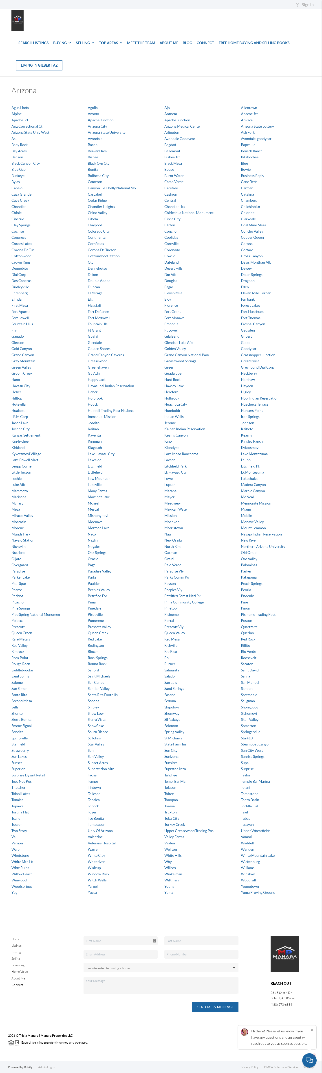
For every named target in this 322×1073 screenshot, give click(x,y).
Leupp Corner (22, 466)
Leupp (246, 460)
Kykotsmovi (250, 448)
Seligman (248, 701)
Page (91, 565)
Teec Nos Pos (21, 781)
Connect (205, 43)
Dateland (171, 262)
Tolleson (94, 794)
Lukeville (94, 485)
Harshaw (248, 380)
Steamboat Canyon (256, 744)
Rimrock (17, 651)
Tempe (93, 781)
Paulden (94, 583)
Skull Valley (249, 719)
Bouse (169, 169)
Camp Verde (173, 182)
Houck (93, 404)
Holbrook (95, 398)
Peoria (246, 590)
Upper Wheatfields (255, 831)
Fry (14, 330)
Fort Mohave (174, 318)
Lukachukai (249, 478)
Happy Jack (97, 380)
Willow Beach (22, 874)
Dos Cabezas (21, 281)
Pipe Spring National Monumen (35, 614)
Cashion (170, 194)
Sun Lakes (19, 756)
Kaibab (93, 429)
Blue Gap (18, 169)
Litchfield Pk (250, 466)
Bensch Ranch (251, 151)
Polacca (17, 620)
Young (169, 886)
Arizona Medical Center (182, 126)
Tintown (94, 787)
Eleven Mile (173, 293)
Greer (168, 367)
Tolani (245, 787)
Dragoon (248, 281)
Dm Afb (170, 275)
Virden (169, 843)
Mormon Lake (98, 528)
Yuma (168, 892)
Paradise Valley (99, 571)
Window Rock (98, 874)
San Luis (170, 682)
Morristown (173, 528)
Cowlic (169, 256)
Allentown (249, 108)
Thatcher (18, 787)
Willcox (170, 868)
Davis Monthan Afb (256, 262)
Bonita (93, 169)
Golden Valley (175, 349)
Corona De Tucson (102, 250)
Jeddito (93, 423)
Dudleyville (20, 287)
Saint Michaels (99, 676)
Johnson (247, 423)
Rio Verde (248, 651)
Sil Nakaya (172, 719)
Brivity (28, 1067)
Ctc (90, 262)
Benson (17, 157)
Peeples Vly (173, 590)
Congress (18, 237)
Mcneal (93, 503)
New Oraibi (173, 540)
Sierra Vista (97, 719)
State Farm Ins (175, 744)
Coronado (172, 250)
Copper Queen (252, 237)
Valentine (95, 837)
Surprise (247, 769)
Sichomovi (249, 713)
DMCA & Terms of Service (281, 1067)
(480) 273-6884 (281, 1004)
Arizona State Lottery (257, 126)
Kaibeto (247, 429)
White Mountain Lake (258, 855)
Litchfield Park (175, 466)
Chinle (16, 213)
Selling (85, 43)
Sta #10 (247, 738)
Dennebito (19, 268)
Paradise (18, 571)
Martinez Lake (99, 497)
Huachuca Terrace (254, 404)
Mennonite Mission (256, 503)
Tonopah (171, 800)
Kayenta (94, 435)
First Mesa (19, 305)
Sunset (16, 763)
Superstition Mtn (101, 769)
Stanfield (18, 744)
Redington (96, 645)
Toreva (169, 806)
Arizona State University (107, 132)
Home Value (19, 971)
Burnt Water (174, 176)
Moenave (95, 522)
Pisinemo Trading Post (258, 614)
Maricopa (18, 497)
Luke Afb (18, 485)
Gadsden (248, 330)
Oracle (93, 559)
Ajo (167, 108)
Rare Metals (20, 639)
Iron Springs (250, 417)
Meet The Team (141, 43)
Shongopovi (250, 707)
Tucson (16, 824)
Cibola (93, 219)
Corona (247, 244)
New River (249, 540)
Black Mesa (173, 163)
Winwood (19, 880)
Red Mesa (172, 639)
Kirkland (18, 448)
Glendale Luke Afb (178, 343)
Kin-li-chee (20, 441)
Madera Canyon (253, 485)
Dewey (246, 268)
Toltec (169, 794)
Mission (170, 516)
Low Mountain (99, 478)
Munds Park (20, 534)
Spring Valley (174, 732)
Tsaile (15, 818)
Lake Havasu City (101, 454)
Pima (92, 602)
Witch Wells (97, 880)
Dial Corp (18, 275)
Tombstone (249, 794)
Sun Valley (96, 756)
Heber (16, 392)
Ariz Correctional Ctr (27, 126)
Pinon (245, 608)
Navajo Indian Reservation (261, 534)
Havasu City (20, 386)
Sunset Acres (98, 763)
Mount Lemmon (253, 528)
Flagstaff (94, 305)
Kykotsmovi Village (26, 454)
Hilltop (16, 398)
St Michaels (173, 738)
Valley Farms (174, 837)
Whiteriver (96, 862)
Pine (244, 602)
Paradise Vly (174, 571)
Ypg (14, 892)
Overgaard (19, 565)
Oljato (16, 559)
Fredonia (171, 324)
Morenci (17, 528)
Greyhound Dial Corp (257, 367)
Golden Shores (99, 349)
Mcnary (17, 503)
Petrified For (97, 596)
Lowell (169, 478)
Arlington (171, 132)
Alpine (16, 114)
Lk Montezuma (252, 472)
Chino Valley (97, 213)
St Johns (94, 738)
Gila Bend (171, 336)
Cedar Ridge (97, 200)
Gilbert (246, 336)
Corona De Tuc (22, 250)
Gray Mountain (23, 361)
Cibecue (17, 219)
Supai (245, 763)
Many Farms (97, 491)
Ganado (17, 336)
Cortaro (247, 250)
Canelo (16, 188)
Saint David (250, 670)
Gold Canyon (21, 349)
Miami (246, 509)
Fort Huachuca (252, 312)
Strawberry (20, 750)
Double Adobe (99, 281)
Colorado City (99, 231)
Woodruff (248, 880)
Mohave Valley (252, 522)
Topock (93, 806)
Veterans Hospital (102, 843)
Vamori (246, 837)
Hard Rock (172, 380)
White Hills (173, 855)
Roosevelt (248, 658)
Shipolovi (171, 707)
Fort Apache (20, 312)
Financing (17, 965)
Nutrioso (18, 553)
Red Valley (19, 645)
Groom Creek (21, 373)
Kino (168, 441)
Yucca (92, 892)
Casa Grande (21, 194)
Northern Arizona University (263, 546)
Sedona (93, 701)
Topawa (17, 806)
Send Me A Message (215, 1007)
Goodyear (248, 349)
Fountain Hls (98, 324)
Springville (19, 738)
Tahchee (170, 775)
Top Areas (111, 43)
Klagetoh (95, 448)
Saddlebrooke (22, 670)
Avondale (95, 139)
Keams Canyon (176, 435)
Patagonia (249, 577)
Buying (62, 43)
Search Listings (33, 43)
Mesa (15, 509)
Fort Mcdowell (99, 318)
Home (15, 939)
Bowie (246, 169)
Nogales (94, 546)
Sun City (170, 750)
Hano (15, 380)
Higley (246, 392)
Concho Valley (252, 231)
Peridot (17, 596)
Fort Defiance (98, 312)
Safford (93, 670)
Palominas (249, 565)
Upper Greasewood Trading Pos (189, 831)
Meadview (172, 503)
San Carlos (96, 682)
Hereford (171, 392)
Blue (244, 163)
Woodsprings (21, 886)
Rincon (93, 651)
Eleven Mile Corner (256, 293)
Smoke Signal (21, 726)
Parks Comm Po (176, 577)
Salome (17, 682)
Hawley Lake (174, 386)
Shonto (17, 713)
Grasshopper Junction (258, 355)
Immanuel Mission (102, 417)
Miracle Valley (22, 516)
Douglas (170, 281)
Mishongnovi (98, 516)
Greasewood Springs (180, 361)
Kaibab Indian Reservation (184, 429)
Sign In (305, 4)
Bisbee (93, 157)
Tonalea (17, 800)
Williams (247, 868)
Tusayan (247, 824)
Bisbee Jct (172, 157)
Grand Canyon (22, 355)
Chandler (18, 207)
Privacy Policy (249, 1067)
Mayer (169, 497)
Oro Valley (249, 559)
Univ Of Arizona (100, 831)
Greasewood (98, 361)
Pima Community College (184, 602)
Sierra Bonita (21, 719)
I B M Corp (19, 417)
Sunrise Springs (253, 756)
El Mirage (95, 293)
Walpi (15, 849)
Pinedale (94, 608)
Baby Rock (19, 145)
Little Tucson (21, 472)
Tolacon (170, 787)
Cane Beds (249, 182)
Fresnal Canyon (253, 324)
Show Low (96, 713)
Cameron (95, 182)
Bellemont (172, 151)
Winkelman (173, 874)
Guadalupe (172, 373)
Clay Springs (21, 225)
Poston (246, 620)
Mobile (246, 516)
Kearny (246, 435)
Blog (187, 43)
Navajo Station (22, 540)
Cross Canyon (252, 256)
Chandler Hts (174, 207)
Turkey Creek (174, 824)
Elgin (91, 299)
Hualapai (18, 411)
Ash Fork (248, 132)
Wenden (247, 849)
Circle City (172, 219)
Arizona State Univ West (30, 132)
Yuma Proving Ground (258, 892)
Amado (93, 114)
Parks (92, 577)
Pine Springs (21, 608)
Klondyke (171, 448)
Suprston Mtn (175, 769)
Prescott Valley (99, 627)
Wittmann (172, 880)
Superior (18, 769)
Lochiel (16, 478)
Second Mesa (21, 701)
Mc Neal (247, 497)
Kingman (95, 441)
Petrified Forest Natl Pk (182, 596)
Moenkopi (172, 522)
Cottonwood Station (104, 256)
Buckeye (17, 176)
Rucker (169, 664)
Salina (245, 676)
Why (168, 862)
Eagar (168, 287)
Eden (245, 287)
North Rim (172, 546)
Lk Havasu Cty (175, 472)
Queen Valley (174, 633)
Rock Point (19, 658)
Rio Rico (170, 651)
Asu (14, 139)
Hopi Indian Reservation (259, 398)
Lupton (170, 485)
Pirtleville (95, 614)
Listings (16, 945)
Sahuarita (171, 670)
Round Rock (97, 664)
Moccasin (18, 522)
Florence (171, 305)
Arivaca (247, 120)
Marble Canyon (253, 491)
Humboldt (172, 411)
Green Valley (21, 367)
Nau (167, 534)
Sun (91, 750)
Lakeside (94, 460)
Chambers (249, 200)
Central (170, 200)
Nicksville (18, 546)
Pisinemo (171, 614)
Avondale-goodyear (256, 139)
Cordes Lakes (21, 244)
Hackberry (249, 373)
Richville (170, 645)
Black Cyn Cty (98, 163)
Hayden (247, 386)
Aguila (93, 108)
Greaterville (250, 361)
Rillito (245, 645)
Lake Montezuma (254, 454)
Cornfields (96, 244)
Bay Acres (19, 151)
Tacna (92, 775)
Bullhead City (98, 176)
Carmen (247, 188)
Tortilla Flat (249, 806)
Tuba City (171, 818)
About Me (169, 43)
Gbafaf (93, 336)
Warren (93, 849)
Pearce (16, 590)
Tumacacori (97, 824)
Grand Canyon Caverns (106, 355)
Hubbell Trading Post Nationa (111, 411)
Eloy (167, 299)
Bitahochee (249, 157)
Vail (14, 837)
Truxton (170, 812)
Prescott (18, 627)
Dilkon (93, 275)
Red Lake (95, 639)
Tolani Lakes (20, 794)
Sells (14, 707)
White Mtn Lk (22, 862)
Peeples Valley (99, 590)
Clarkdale (248, 219)
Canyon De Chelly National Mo (112, 188)
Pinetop (170, 608)
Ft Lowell (171, 330)
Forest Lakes (250, 305)
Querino (247, 633)
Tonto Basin (250, 800)
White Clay (96, 855)
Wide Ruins (20, 868)
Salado (169, 676)
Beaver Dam (97, 151)
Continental (97, 237)
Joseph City (20, 429)
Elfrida (16, 299)
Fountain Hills (22, 324)
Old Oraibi (249, 553)
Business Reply (252, 176)
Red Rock (248, 639)
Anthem (170, 114)
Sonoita (17, 732)
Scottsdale (249, 695)
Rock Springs (98, 658)
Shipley (93, 707)
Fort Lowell (20, 318)
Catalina (247, 194)
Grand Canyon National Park (186, 355)
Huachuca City (175, 404)
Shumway (171, 713)
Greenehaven (98, 367)
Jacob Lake (19, 423)
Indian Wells (174, 417)
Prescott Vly (173, 627)
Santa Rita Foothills (103, 695)
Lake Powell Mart (24, 460)
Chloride (247, 213)
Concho (170, 231)
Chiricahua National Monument (189, 213)
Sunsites (170, 763)
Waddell (247, 843)
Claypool (95, 225)
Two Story (19, 831)
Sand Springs (174, 688)
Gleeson (17, 343)
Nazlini (93, 540)
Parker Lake (20, 577)
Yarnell (93, 886)
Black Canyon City (25, 163)
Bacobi (93, 145)
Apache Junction (101, 120)
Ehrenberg (19, 293)
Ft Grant (94, 330)
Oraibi (169, 559)
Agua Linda (20, 108)
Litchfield (95, 466)
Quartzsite (249, 627)
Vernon (17, 843)
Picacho (17, 602)
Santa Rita (19, 695)
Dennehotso (97, 268)
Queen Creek (21, 633)
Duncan (94, 287)
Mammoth (19, 491)
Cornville (171, 244)
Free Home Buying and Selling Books (254, 43)
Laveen (169, 460)
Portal (169, 620)
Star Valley (96, 744)
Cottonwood (21, 256)
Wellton (170, 849)
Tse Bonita (96, 818)
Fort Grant (172, 312)
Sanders (247, 688)
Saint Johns (20, 676)
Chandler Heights (101, 207)
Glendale (95, 343)
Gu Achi (94, 373)
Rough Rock (20, 664)
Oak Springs (97, 553)
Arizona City (97, 126)
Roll (167, 658)
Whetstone (20, 855)
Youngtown (250, 886)
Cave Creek (20, 200)
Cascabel (95, 194)
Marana (170, 491)
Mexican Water (176, 509)
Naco (92, 534)
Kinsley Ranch (252, 441)
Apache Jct (249, 114)
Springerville (250, 732)
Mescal (93, 509)
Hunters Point (252, 411)
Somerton (248, 726)
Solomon (171, 726)
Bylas (15, 182)
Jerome (170, 423)
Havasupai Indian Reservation (111, 386)
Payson (170, 583)
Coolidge (171, 237)
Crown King (20, 262)
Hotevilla (18, 404)
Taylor (245, 775)
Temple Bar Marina (255, 781)
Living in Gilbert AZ (39, 65)
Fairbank (248, 299)
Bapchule (248, 145)
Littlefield (95, 472)
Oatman (170, 553)
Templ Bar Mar (175, 781)
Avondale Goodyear (179, 139)
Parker (246, 571)
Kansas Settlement (25, 435)
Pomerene (96, 620)
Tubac (245, 818)
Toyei (92, 812)
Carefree (171, 188)
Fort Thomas (250, 318)
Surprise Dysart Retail (28, 775)
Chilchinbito (250, 207)
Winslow (248, 874)
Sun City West (252, 750)
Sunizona (171, 756)
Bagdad (170, 145)
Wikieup (94, 868)
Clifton (169, 225)
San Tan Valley (99, 688)
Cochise (17, 231)
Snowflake (96, 726)
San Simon (19, 688)
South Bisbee (98, 732)
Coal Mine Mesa (253, 225)
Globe (245, 343)
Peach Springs (251, 583)
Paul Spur (18, 583)
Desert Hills (173, 268)
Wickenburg (250, 862)
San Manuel (250, 682)
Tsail (244, 812)
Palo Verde (172, 565)
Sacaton (247, 664)
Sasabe (169, 695)
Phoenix (247, 596)
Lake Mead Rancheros (181, 454)
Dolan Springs (251, 275)
